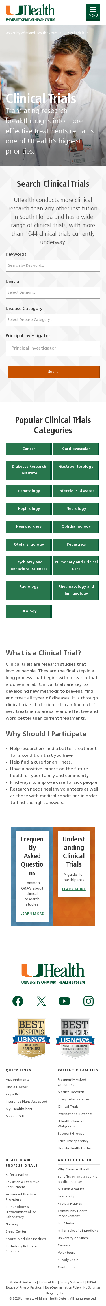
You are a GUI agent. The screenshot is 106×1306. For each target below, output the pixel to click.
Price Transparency (73, 1141)
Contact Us (66, 1267)
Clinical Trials (68, 1107)
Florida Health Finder (74, 1148)
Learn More (32, 913)
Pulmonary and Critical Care (76, 565)
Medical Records (71, 1092)
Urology (28, 611)
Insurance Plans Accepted (26, 1102)
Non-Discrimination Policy (63, 1287)
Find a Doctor (17, 1087)
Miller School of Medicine (78, 1231)
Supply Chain (68, 1260)
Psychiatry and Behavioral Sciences (29, 565)
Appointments (17, 1080)
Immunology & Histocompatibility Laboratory (21, 1212)
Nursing (12, 1224)
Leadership (67, 1196)
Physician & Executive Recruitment (22, 1185)
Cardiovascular (76, 449)
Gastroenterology (76, 467)
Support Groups (71, 1134)
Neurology (76, 509)
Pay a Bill (13, 1094)
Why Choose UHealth (75, 1169)
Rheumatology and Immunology (76, 590)
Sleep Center (16, 1231)
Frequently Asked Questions (72, 1082)
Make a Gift (15, 1116)
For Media (66, 1223)
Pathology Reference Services (23, 1249)
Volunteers (66, 1253)
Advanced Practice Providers (21, 1197)
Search (54, 372)
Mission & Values (71, 1189)
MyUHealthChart (19, 1109)
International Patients (75, 1114)
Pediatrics (76, 544)
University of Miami (73, 1238)
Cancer (28, 449)
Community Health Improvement (73, 1214)
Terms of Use (48, 1282)
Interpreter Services (74, 1099)
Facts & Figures (70, 1204)
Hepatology (29, 491)
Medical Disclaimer (23, 1282)
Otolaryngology (29, 544)
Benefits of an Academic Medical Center (77, 1179)
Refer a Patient (18, 1175)
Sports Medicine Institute (26, 1239)
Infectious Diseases (76, 491)
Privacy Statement (72, 1282)
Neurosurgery (29, 526)
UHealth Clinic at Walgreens (71, 1124)
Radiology (29, 587)
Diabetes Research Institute (29, 470)
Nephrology (29, 509)
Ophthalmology (76, 526)
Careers (64, 1245)
